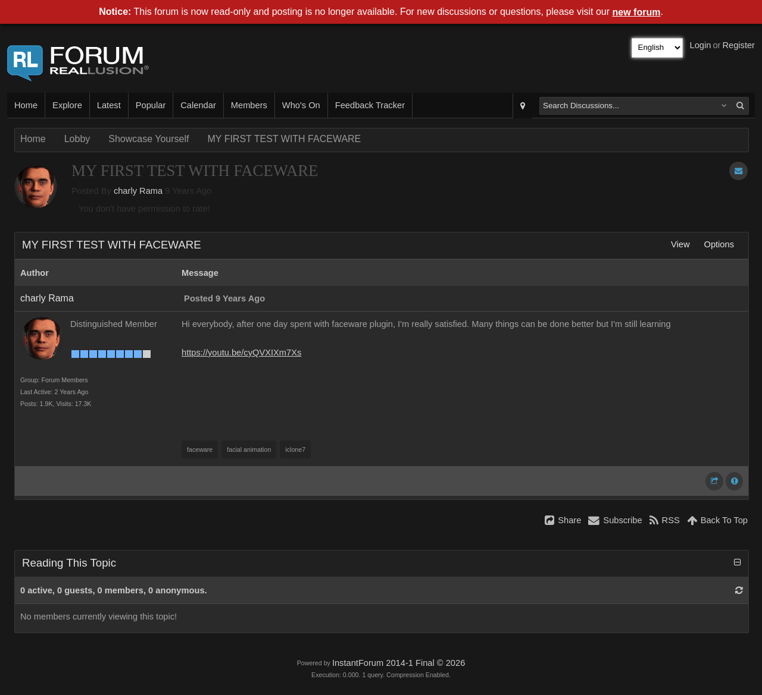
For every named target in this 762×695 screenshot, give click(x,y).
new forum (637, 12)
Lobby (77, 139)
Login (700, 45)
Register (738, 45)
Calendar (198, 105)
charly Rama (138, 191)
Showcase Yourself (148, 139)
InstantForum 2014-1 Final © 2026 (398, 663)
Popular (151, 105)
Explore (67, 105)
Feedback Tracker (370, 105)
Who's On (301, 105)
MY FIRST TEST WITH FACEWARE (284, 139)
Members (249, 105)
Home (26, 105)
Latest (109, 105)
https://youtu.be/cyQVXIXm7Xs (241, 352)
